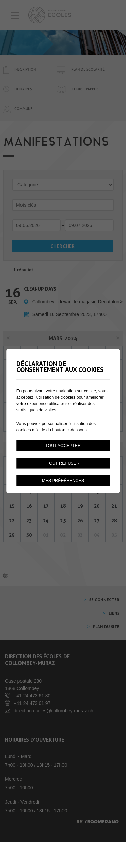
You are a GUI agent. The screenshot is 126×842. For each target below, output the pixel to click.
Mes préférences (63, 480)
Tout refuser (63, 463)
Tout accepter (63, 445)
